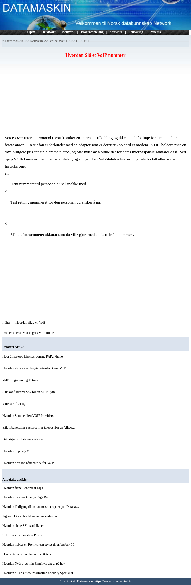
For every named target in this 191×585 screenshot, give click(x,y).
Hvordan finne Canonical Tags (23, 488)
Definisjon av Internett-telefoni (23, 439)
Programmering (92, 32)
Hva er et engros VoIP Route (35, 333)
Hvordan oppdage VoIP (18, 451)
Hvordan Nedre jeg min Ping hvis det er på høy (34, 563)
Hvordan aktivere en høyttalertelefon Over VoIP (34, 368)
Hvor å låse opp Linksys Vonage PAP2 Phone (33, 356)
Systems (155, 32)
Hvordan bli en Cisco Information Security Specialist (38, 573)
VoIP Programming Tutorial (21, 380)
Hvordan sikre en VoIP (30, 322)
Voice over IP (60, 41)
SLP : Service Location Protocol (24, 535)
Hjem (31, 32)
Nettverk (68, 32)
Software (116, 32)
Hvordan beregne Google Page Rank (27, 497)
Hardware (48, 32)
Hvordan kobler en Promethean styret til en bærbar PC (38, 544)
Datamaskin (14, 41)
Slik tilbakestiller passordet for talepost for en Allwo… (38, 427)
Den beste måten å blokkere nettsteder (28, 554)
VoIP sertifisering (14, 404)
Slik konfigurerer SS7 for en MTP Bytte (29, 392)
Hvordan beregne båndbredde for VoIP (28, 463)
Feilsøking (136, 32)
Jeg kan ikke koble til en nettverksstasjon (30, 516)
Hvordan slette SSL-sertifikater (23, 525)
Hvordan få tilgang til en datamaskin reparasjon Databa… (40, 507)
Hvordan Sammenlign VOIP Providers (28, 415)
